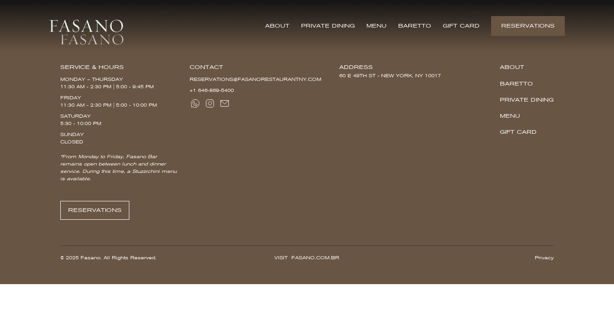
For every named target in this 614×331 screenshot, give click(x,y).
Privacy (544, 258)
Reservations (528, 25)
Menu (376, 25)
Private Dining (328, 25)
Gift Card (461, 25)
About (277, 25)
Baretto (414, 25)
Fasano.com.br (315, 258)
